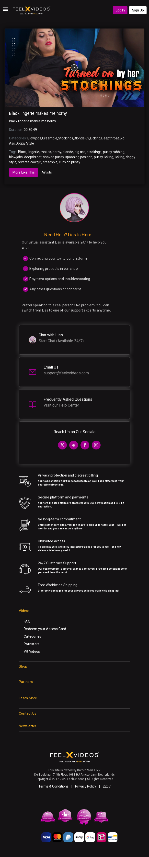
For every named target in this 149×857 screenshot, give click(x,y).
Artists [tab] (47, 172)
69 (87, 138)
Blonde (79, 138)
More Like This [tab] (23, 172)
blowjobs (16, 157)
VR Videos (32, 651)
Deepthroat (110, 138)
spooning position (78, 157)
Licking (95, 138)
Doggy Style (25, 143)
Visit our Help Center (61, 405)
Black (22, 152)
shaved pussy (53, 157)
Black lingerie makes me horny (38, 113)
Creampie (49, 138)
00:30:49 (30, 130)
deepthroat (33, 157)
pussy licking (103, 157)
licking (119, 157)
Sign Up (138, 10)
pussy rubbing (114, 152)
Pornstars (32, 644)
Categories (32, 636)
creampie (50, 162)
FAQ (27, 621)
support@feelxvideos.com (66, 373)
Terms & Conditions (53, 786)
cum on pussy (69, 162)
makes (46, 152)
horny (57, 152)
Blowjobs (34, 138)
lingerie (33, 152)
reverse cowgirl (29, 162)
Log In (120, 10)
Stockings (65, 138)
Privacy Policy (85, 786)
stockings (94, 152)
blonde (68, 152)
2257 (107, 786)
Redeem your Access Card (45, 629)
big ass (80, 152)
